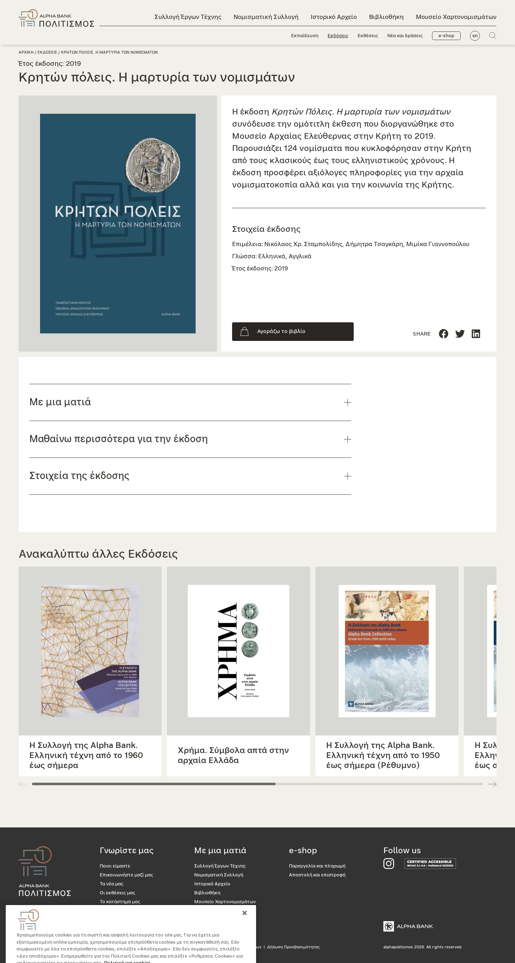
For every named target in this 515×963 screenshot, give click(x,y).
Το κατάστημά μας (120, 902)
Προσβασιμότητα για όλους (130, 911)
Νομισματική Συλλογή (266, 17)
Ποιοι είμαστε (115, 866)
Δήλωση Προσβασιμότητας (293, 947)
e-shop (446, 36)
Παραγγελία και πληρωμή (317, 866)
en (475, 36)
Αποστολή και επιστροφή (317, 875)
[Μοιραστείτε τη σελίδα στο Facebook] (443, 334)
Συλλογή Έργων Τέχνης (187, 17)
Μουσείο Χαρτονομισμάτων (456, 17)
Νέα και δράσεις (405, 36)
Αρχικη (26, 52)
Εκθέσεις (368, 36)
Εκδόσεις (338, 36)
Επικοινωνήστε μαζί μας (126, 875)
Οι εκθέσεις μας (117, 893)
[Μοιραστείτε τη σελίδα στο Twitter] (476, 334)
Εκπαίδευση (304, 36)
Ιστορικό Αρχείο (334, 17)
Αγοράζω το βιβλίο (281, 331)
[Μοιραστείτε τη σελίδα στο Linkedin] (460, 334)
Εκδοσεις (47, 52)
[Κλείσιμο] (244, 926)
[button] (492, 784)
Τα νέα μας (111, 884)
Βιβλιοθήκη (386, 17)
